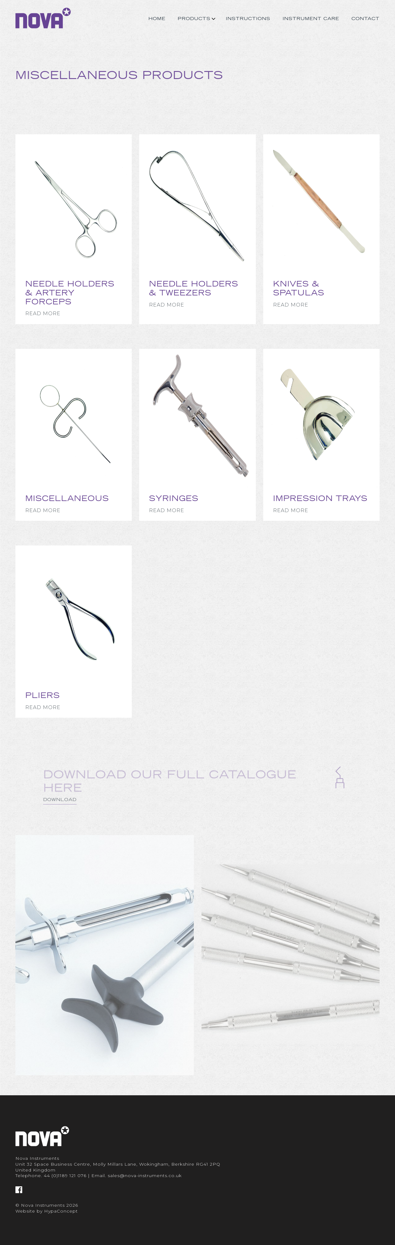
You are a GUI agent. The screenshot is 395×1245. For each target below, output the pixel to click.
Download (60, 812)
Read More (42, 313)
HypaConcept (61, 1211)
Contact (365, 18)
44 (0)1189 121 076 (65, 1175)
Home (156, 18)
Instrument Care (311, 18)
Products (194, 18)
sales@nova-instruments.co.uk (145, 1175)
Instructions (248, 18)
